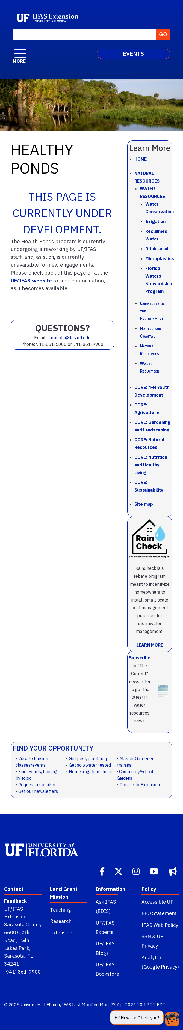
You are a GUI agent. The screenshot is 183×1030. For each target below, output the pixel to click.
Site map (143, 504)
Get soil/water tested (90, 765)
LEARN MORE (150, 645)
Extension (61, 932)
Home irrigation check (90, 771)
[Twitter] (119, 871)
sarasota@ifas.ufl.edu (69, 337)
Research (61, 921)
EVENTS (133, 53)
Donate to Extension (140, 784)
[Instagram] (136, 871)
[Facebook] (102, 871)
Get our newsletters (38, 791)
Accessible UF (157, 901)
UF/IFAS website (31, 280)
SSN (146, 936)
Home (140, 159)
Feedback (15, 901)
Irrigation (155, 221)
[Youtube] (154, 871)
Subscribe (139, 657)
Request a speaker (37, 784)
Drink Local (157, 248)
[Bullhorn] (173, 871)
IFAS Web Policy (159, 925)
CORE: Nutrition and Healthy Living (150, 464)
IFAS (66, 1004)
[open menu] (20, 50)
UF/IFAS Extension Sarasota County (23, 917)
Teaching (60, 909)
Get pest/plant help (88, 758)
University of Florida (40, 1004)
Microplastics (159, 258)
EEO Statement (159, 913)
